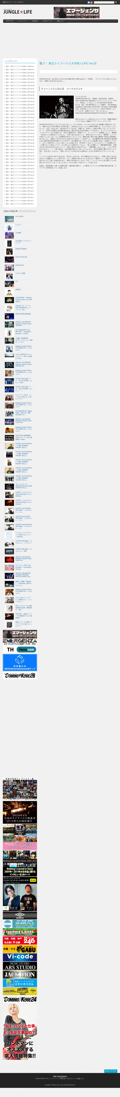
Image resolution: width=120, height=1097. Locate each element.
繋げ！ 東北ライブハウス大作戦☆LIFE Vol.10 (20, 175)
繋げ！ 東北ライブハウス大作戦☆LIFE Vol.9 (20, 178)
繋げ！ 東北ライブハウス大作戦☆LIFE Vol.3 (20, 197)
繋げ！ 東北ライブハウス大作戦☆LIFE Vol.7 (20, 184)
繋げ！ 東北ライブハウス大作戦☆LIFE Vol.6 (20, 188)
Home (37, 1078)
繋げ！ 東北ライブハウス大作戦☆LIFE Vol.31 (20, 108)
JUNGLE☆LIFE (17, 12)
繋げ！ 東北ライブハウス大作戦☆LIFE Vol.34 (20, 98)
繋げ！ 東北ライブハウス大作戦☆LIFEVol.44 (20, 66)
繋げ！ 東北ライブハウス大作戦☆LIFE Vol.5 (20, 191)
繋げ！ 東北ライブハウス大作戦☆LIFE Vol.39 (20, 82)
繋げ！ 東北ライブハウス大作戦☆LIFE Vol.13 (20, 165)
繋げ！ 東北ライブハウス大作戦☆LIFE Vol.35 (20, 95)
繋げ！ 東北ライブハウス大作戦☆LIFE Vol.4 (20, 194)
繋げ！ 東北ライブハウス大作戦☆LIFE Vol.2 (20, 200)
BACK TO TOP (110, 1071)
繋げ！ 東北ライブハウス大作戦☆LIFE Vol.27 (20, 121)
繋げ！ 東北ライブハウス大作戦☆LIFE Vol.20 (20, 143)
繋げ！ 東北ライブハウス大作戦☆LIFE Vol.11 (20, 172)
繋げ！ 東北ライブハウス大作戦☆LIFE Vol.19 (20, 146)
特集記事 (35, 21)
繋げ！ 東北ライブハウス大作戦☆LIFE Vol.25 (20, 127)
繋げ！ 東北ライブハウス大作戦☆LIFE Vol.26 (20, 124)
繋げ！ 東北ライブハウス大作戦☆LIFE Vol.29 (20, 114)
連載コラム (60, 21)
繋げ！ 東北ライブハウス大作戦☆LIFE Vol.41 (20, 76)
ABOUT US (9, 21)
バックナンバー (22, 21)
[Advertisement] (61, 40)
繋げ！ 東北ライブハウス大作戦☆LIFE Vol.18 (20, 149)
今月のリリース (48, 21)
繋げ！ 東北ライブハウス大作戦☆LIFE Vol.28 (20, 117)
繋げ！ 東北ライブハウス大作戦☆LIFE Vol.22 (20, 137)
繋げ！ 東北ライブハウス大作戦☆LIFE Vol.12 (20, 169)
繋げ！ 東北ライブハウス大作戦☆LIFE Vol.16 (20, 156)
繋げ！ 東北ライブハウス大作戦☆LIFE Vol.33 (20, 101)
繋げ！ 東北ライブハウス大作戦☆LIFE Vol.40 (20, 79)
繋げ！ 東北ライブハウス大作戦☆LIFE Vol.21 (20, 140)
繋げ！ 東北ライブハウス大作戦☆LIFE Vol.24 (20, 130)
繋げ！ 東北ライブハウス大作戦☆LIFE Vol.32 (20, 105)
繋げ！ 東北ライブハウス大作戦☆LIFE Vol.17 (20, 153)
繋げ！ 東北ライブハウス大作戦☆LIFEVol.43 (20, 69)
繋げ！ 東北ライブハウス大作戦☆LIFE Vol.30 (20, 111)
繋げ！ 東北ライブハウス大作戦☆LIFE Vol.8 (20, 181)
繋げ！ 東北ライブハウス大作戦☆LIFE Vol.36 (20, 92)
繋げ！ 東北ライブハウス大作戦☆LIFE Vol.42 (20, 73)
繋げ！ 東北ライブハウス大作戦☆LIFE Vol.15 (20, 159)
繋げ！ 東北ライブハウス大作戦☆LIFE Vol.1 (20, 204)
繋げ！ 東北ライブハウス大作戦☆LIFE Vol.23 (20, 133)
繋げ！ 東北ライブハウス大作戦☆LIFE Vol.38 (20, 85)
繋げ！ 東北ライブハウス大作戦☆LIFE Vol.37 (20, 89)
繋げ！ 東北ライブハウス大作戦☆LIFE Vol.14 (20, 162)
